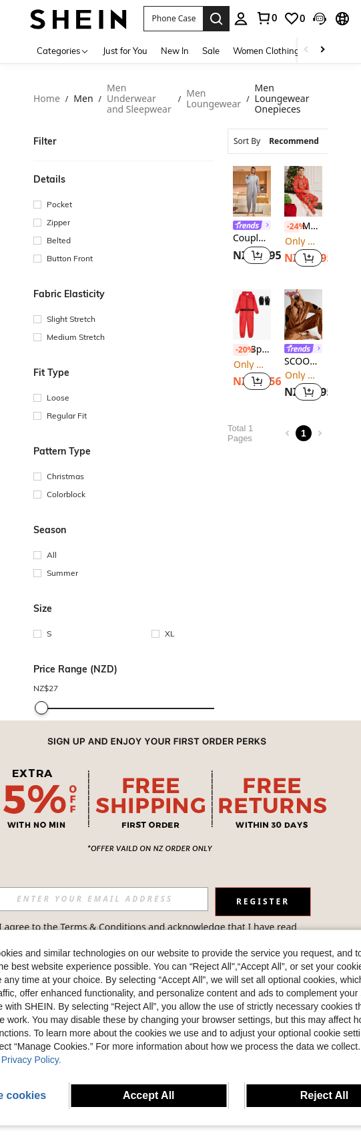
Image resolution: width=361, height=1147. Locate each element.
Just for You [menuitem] (125, 50)
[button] (173, 18)
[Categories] (63, 50)
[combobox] (287, 141)
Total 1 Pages (240, 433)
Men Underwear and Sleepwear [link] (139, 99)
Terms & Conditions (103, 926)
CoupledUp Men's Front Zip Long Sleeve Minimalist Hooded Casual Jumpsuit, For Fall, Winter (252, 238)
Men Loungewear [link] (213, 99)
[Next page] (320, 433)
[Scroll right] (322, 50)
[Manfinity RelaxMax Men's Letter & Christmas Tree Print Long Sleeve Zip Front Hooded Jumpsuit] (303, 191)
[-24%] (292, 227)
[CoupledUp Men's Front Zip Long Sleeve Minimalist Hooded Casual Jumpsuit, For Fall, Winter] (252, 191)
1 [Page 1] (303, 433)
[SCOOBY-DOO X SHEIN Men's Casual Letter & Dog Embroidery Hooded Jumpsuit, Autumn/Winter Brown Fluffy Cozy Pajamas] (303, 314)
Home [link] (46, 99)
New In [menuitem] (175, 50)
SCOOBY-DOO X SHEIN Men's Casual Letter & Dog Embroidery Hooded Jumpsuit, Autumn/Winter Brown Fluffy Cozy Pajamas (303, 361)
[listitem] (252, 218)
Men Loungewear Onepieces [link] (282, 99)
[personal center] (241, 19)
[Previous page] (288, 433)
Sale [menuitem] (211, 50)
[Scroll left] (306, 50)
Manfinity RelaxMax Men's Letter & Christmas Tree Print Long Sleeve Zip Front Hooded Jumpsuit (303, 227)
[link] (266, 18)
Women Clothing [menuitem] (266, 50)
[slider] (41, 707)
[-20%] (240, 350)
